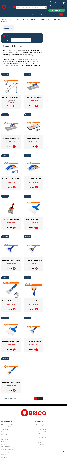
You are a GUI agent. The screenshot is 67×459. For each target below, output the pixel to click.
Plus (61, 14)
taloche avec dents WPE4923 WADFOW (39, 170)
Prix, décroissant (43, 31)
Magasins (4, 448)
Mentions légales (6, 418)
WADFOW (12, 42)
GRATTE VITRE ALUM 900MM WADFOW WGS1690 (41, 89)
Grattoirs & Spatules (11, 27)
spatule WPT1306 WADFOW (34, 252)
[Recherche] (31, 7)
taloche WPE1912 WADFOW (56, 89)
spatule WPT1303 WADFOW (34, 374)
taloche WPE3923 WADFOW (57, 170)
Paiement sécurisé (7, 428)
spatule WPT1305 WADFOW (56, 252)
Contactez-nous (6, 451)
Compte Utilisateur (7, 440)
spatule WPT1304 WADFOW (56, 333)
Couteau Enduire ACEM (33, 211)
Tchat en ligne (5, 443)
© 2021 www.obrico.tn (33, 457)
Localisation (5, 446)
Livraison (4, 425)
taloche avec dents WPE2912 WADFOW (38, 130)
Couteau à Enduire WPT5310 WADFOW (38, 333)
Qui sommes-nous (7, 415)
